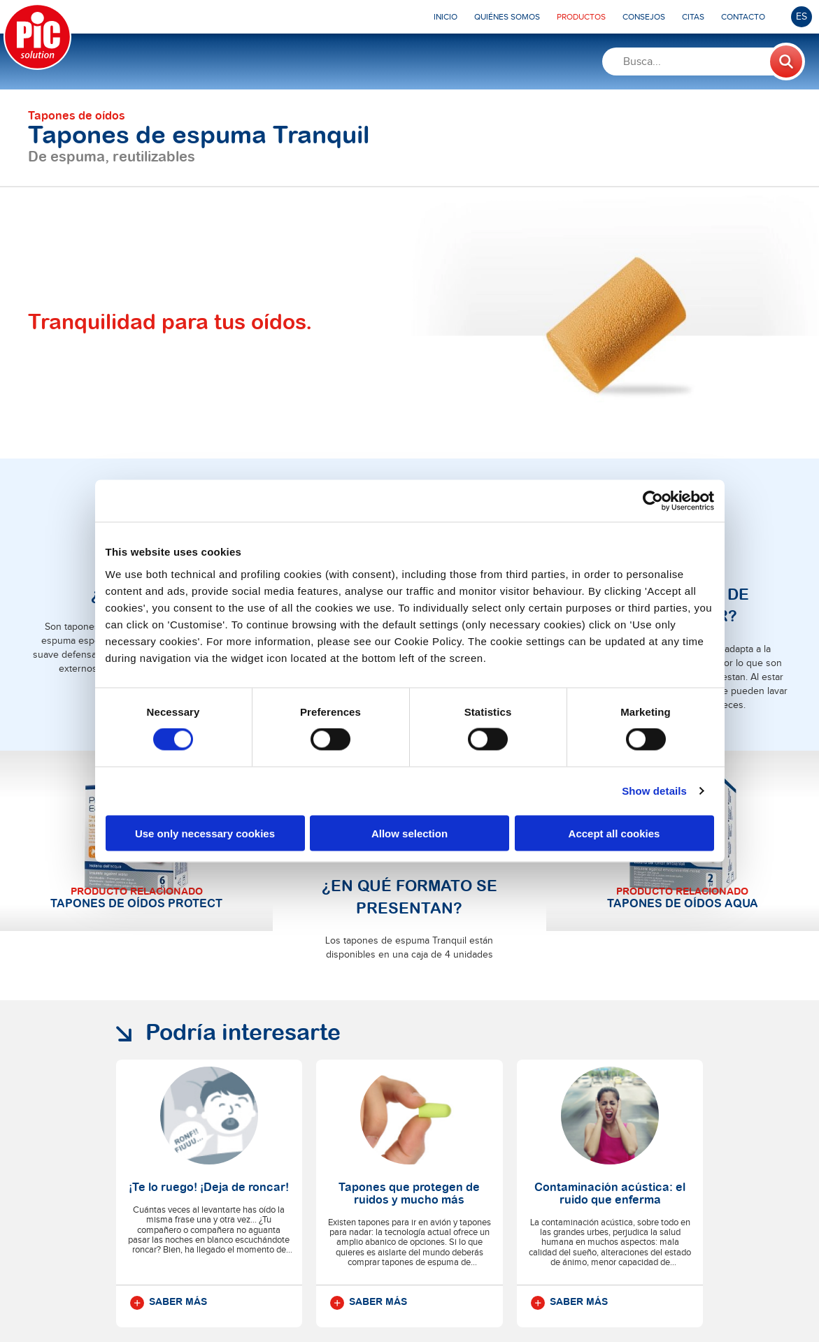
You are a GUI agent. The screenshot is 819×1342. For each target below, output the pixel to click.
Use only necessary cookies (205, 833)
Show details (654, 791)
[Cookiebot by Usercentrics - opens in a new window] (653, 501)
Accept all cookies (614, 833)
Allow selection (409, 833)
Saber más (168, 1111)
